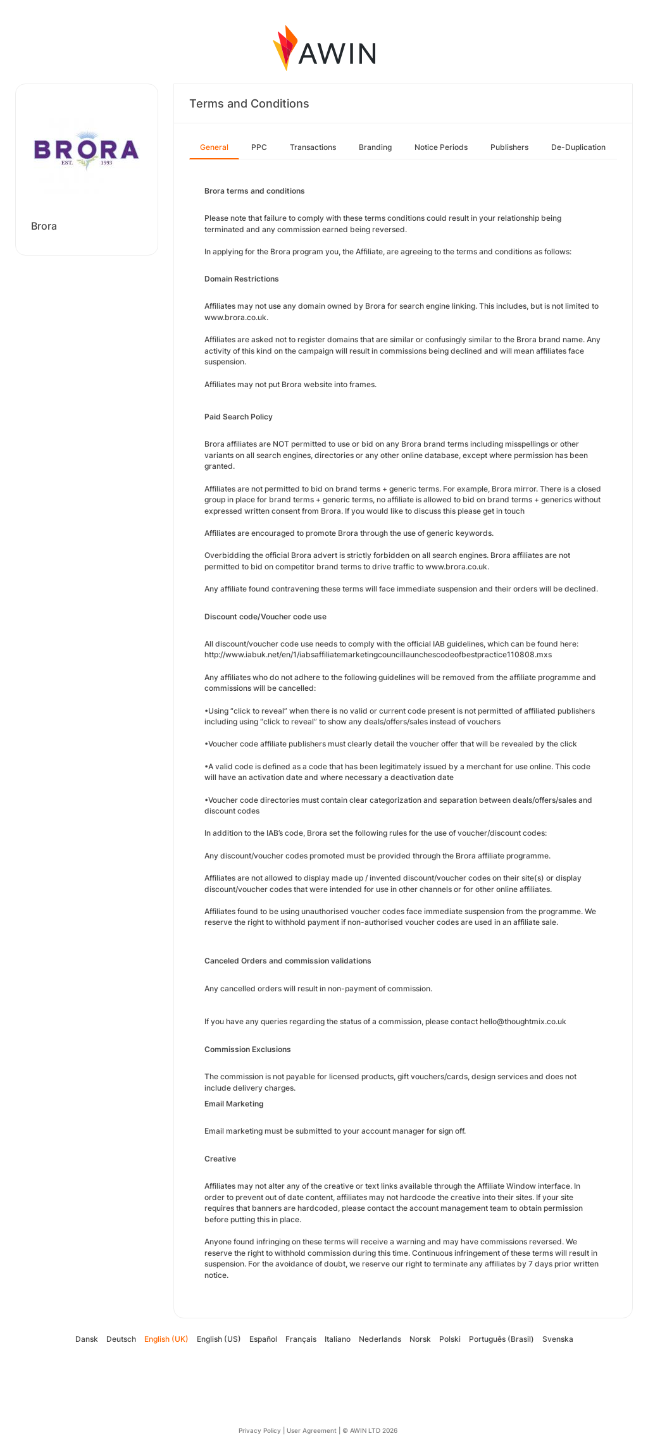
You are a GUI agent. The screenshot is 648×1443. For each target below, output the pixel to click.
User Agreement (312, 1430)
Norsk (420, 1339)
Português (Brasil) (501, 1339)
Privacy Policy (260, 1430)
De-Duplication (578, 147)
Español (263, 1339)
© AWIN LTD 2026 (369, 1430)
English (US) (219, 1339)
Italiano (338, 1339)
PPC (259, 147)
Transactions (313, 147)
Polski (450, 1339)
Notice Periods (441, 147)
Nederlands (380, 1339)
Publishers (509, 147)
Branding (375, 147)
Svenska (557, 1339)
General (214, 147)
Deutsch (121, 1339)
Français (300, 1339)
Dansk (86, 1339)
